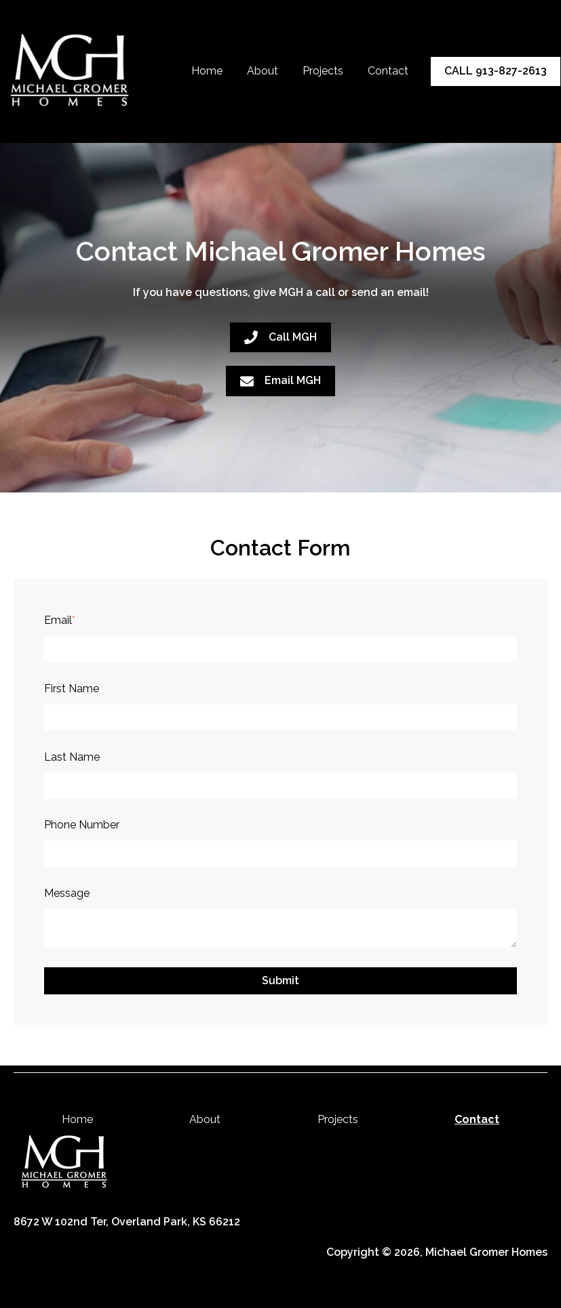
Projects (323, 70)
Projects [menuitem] (337, 1119)
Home (207, 70)
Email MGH (280, 380)
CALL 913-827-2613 (495, 70)
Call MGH (280, 337)
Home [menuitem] (77, 1119)
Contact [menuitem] (476, 1119)
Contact (388, 70)
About (262, 70)
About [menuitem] (204, 1119)
